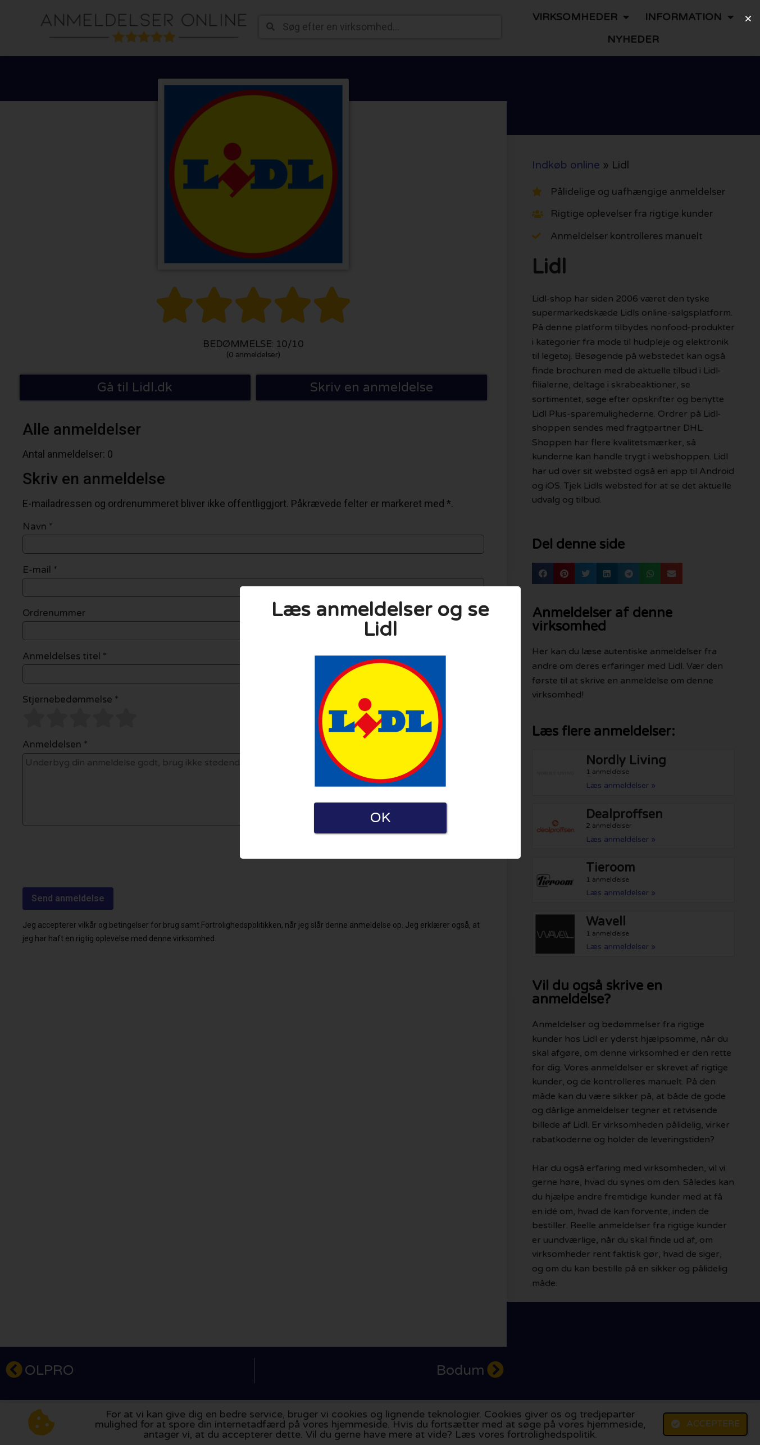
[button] (748, 18)
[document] (380, 722)
